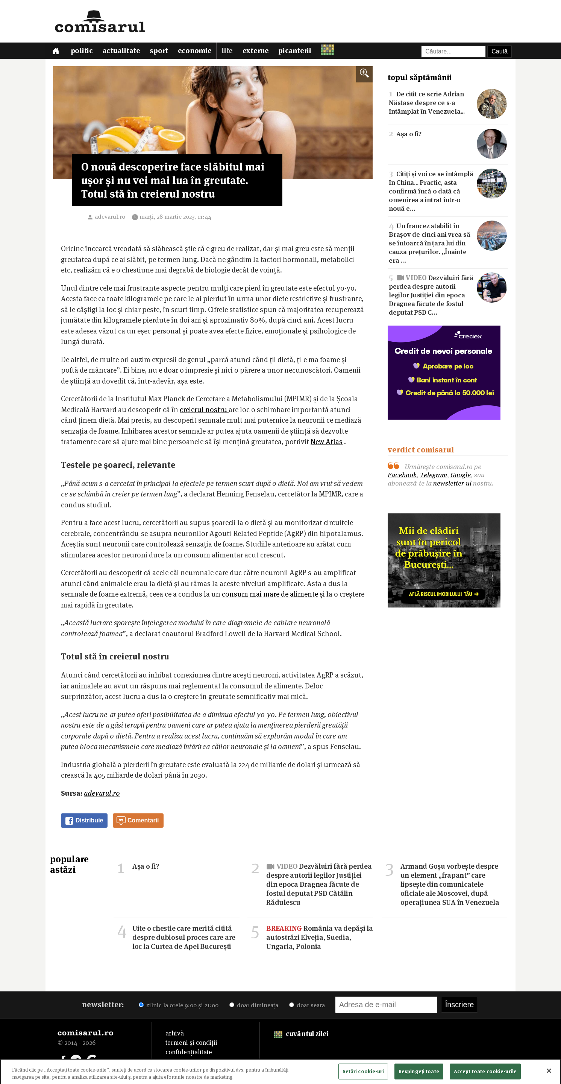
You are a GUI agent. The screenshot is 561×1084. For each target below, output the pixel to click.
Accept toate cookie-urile (485, 1073)
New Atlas (327, 443)
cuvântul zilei (301, 1035)
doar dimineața (253, 1006)
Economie (197, 51)
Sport (161, 51)
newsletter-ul (452, 485)
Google (460, 476)
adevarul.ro (110, 218)
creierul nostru (204, 411)
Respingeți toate (419, 1073)
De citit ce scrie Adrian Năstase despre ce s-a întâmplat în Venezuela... (448, 103)
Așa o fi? (448, 134)
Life (230, 51)
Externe (259, 51)
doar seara (307, 1006)
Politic (83, 51)
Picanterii (298, 51)
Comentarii (138, 822)
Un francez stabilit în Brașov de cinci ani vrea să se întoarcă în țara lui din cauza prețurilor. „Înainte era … (448, 243)
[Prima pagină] (56, 51)
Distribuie (84, 822)
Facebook (402, 476)
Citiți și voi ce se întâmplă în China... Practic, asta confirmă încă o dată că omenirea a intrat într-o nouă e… (448, 191)
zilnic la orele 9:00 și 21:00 (178, 1006)
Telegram (433, 476)
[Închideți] (549, 1073)
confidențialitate (188, 1053)
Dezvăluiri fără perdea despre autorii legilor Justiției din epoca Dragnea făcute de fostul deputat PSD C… (448, 295)
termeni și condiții (191, 1044)
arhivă (174, 1034)
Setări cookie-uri (363, 1073)
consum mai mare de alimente (270, 595)
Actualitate (123, 51)
